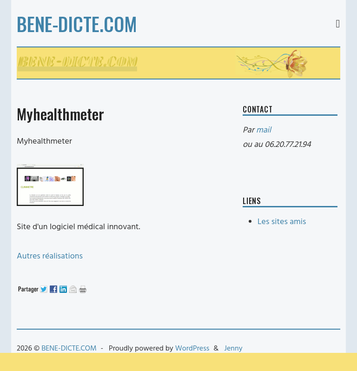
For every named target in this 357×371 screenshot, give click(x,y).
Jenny (233, 349)
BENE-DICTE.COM (77, 24)
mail (263, 130)
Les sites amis (282, 222)
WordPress (192, 349)
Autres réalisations (50, 256)
